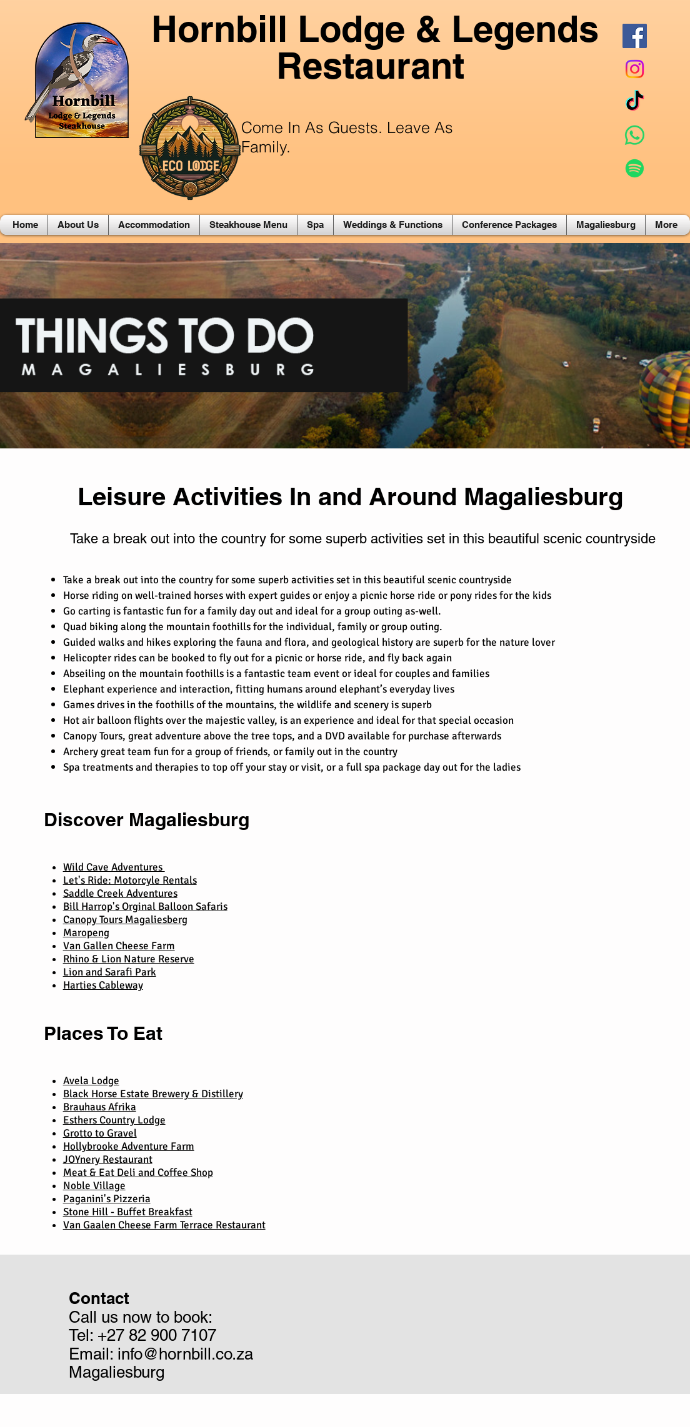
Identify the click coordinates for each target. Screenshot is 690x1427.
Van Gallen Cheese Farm (119, 945)
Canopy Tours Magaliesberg (125, 919)
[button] (78, 225)
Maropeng (86, 932)
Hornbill (219, 28)
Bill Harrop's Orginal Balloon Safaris (145, 906)
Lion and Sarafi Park (109, 972)
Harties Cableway (103, 985)
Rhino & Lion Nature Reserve (128, 958)
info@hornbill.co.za (185, 1354)
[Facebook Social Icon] (634, 36)
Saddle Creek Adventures (120, 893)
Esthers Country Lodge (114, 1120)
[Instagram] (634, 69)
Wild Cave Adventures (114, 867)
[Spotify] (634, 168)
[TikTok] (634, 102)
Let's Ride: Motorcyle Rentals (130, 880)
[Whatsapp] (634, 135)
